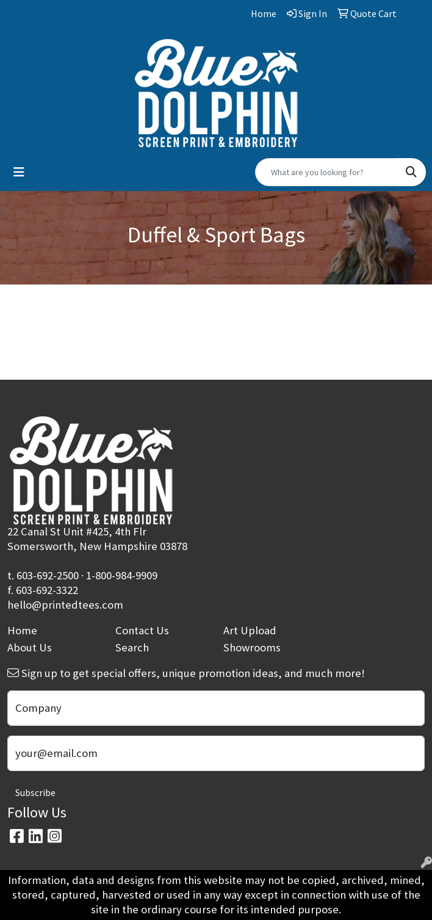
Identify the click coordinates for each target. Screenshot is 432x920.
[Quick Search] (326, 172)
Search (132, 647)
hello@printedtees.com (65, 605)
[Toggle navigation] (19, 172)
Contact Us (142, 630)
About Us (29, 647)
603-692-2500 (47, 575)
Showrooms (252, 647)
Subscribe (35, 792)
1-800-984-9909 (121, 575)
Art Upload (249, 630)
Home (22, 630)
